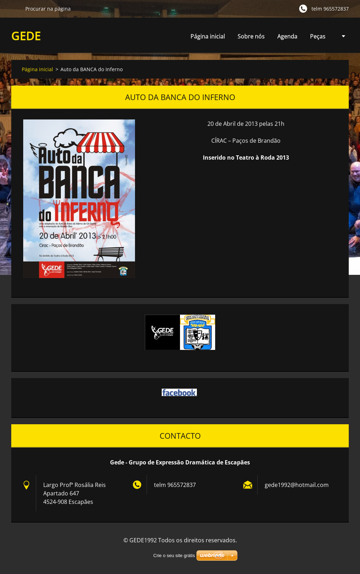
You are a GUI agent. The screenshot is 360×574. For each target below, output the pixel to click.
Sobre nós (251, 36)
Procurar (15, 8)
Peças (317, 38)
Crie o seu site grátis (174, 555)
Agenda (287, 38)
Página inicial (208, 36)
